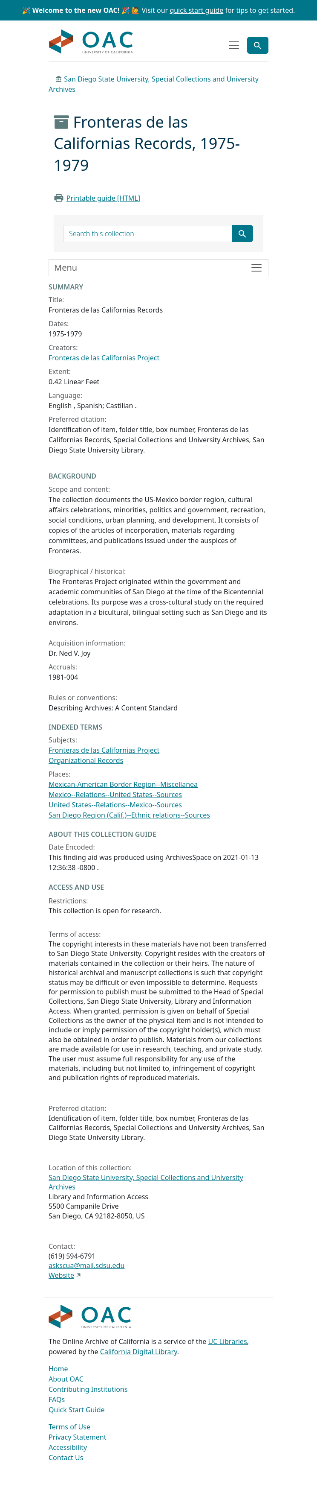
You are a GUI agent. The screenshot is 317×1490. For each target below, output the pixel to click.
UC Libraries (227, 1341)
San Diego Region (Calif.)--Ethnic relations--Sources (129, 815)
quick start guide (196, 10)
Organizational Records (86, 760)
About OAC (66, 1379)
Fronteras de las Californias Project (104, 357)
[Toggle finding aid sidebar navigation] (158, 267)
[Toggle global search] (257, 45)
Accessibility (68, 1447)
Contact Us (66, 1457)
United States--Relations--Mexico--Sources (115, 804)
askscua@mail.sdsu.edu (86, 1265)
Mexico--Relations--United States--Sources (115, 794)
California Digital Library (138, 1351)
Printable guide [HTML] (103, 198)
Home (58, 1368)
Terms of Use (69, 1427)
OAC (91, 42)
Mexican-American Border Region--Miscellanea (123, 784)
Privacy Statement (78, 1437)
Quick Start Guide (77, 1409)
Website (61, 1275)
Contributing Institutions (88, 1389)
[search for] (147, 233)
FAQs (57, 1399)
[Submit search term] (242, 233)
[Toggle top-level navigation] (233, 45)
